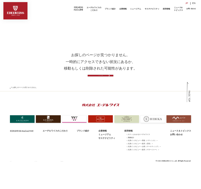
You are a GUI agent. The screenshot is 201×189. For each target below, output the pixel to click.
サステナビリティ (152, 9)
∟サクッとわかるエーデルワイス (138, 143)
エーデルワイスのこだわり (94, 9)
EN (194, 3)
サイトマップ (14, 170)
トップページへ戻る (100, 81)
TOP (11, 96)
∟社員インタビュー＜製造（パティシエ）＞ (142, 149)
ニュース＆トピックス (180, 140)
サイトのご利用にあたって (53, 170)
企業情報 (123, 9)
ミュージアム (135, 9)
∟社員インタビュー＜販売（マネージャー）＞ (142, 158)
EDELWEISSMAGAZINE (78, 8)
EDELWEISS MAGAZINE (22, 139)
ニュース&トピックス (178, 9)
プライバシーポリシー (32, 170)
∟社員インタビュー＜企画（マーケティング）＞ (143, 155)
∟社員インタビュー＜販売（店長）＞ (139, 152)
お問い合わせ (191, 8)
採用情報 (166, 9)
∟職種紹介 (130, 146)
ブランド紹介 (110, 9)
